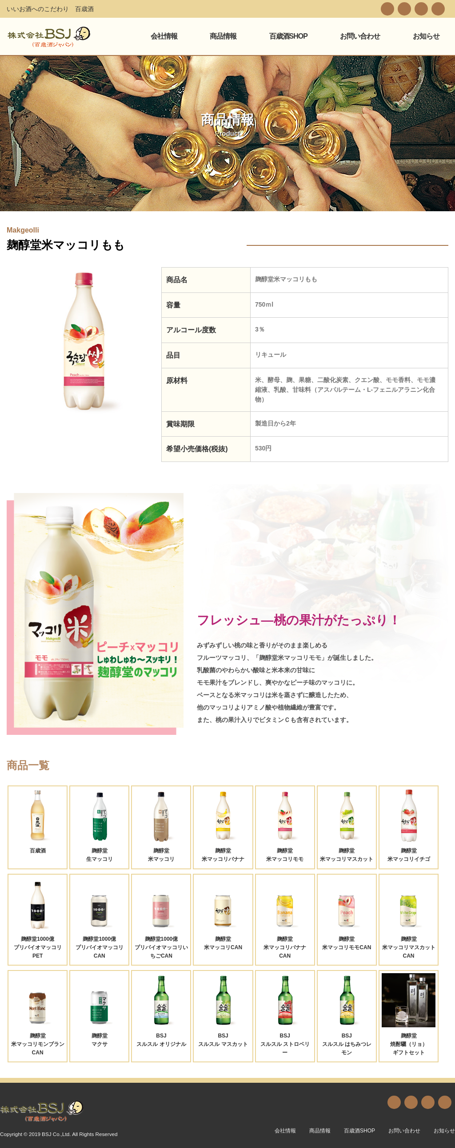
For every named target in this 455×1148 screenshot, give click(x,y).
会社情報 (164, 36)
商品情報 (223, 36)
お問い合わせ (360, 36)
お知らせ (426, 36)
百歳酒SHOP (288, 36)
